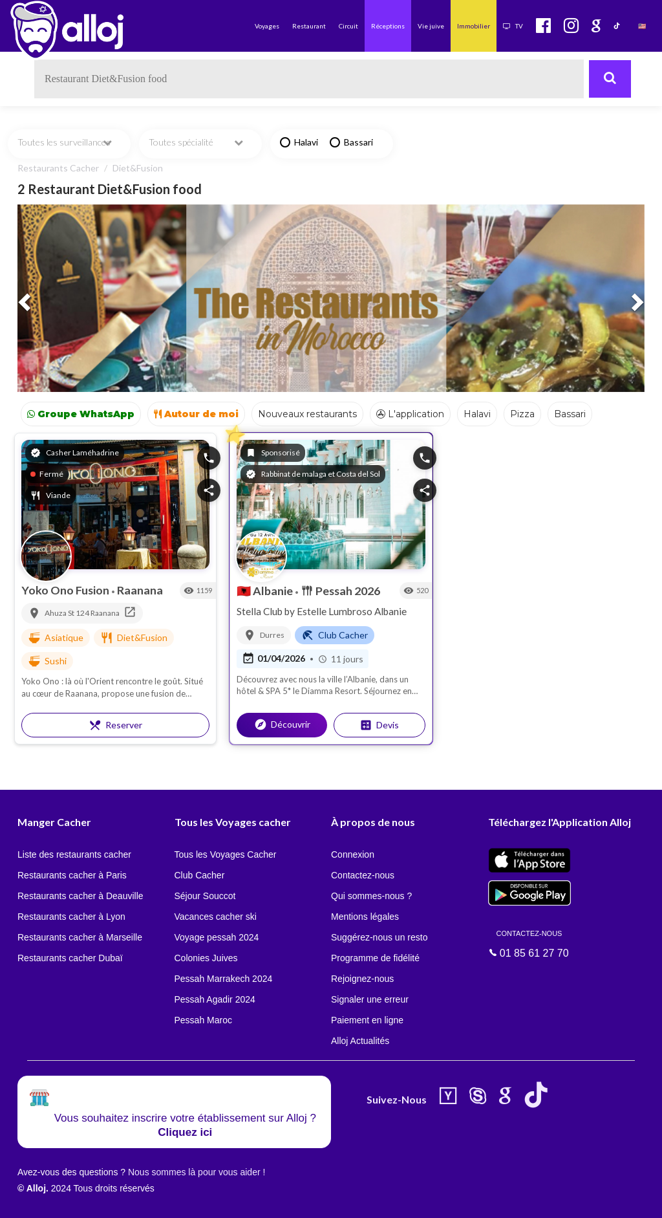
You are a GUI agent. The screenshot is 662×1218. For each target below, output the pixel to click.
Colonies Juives (206, 958)
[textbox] (309, 79)
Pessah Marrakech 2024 (224, 978)
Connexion (352, 854)
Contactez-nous (362, 875)
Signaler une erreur (370, 999)
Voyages (267, 26)
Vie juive (431, 26)
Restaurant (309, 26)
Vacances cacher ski (216, 916)
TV (513, 26)
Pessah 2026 (340, 590)
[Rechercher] (610, 79)
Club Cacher (200, 875)
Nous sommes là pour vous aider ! (196, 1172)
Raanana (140, 590)
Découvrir (282, 724)
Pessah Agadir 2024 (215, 999)
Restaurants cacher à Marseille (79, 937)
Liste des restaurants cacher (74, 854)
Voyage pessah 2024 (217, 937)
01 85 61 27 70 (529, 943)
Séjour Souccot (205, 896)
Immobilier (473, 26)
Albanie (266, 590)
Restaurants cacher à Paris (72, 875)
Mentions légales (365, 916)
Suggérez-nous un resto (379, 937)
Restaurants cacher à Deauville (80, 896)
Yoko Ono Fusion (66, 590)
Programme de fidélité (375, 958)
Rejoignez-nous (362, 978)
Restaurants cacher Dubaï (70, 958)
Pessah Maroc (203, 1020)
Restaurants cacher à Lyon (71, 916)
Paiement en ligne (367, 1020)
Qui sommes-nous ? (371, 896)
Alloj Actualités (360, 1041)
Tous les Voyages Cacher (226, 854)
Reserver (115, 725)
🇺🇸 (642, 26)
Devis (379, 725)
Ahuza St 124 (68, 613)
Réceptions (388, 26)
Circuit (348, 26)
